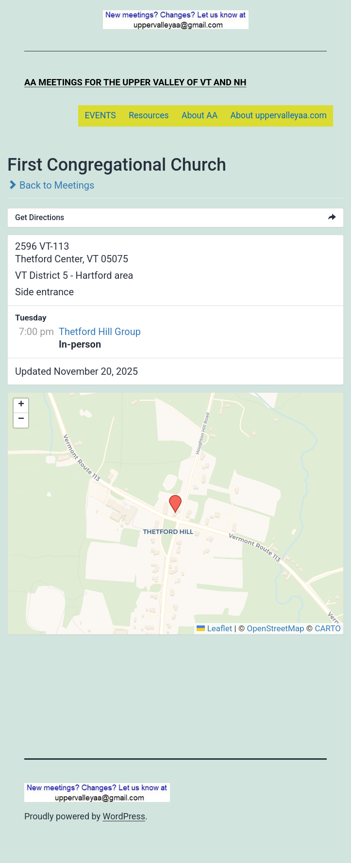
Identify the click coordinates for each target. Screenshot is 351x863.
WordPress (124, 816)
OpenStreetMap (275, 628)
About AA (199, 115)
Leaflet (214, 628)
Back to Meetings (50, 185)
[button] (172, 498)
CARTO (328, 628)
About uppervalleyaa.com (279, 115)
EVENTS (100, 115)
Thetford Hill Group (100, 331)
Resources (148, 115)
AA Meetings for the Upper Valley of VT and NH (135, 82)
